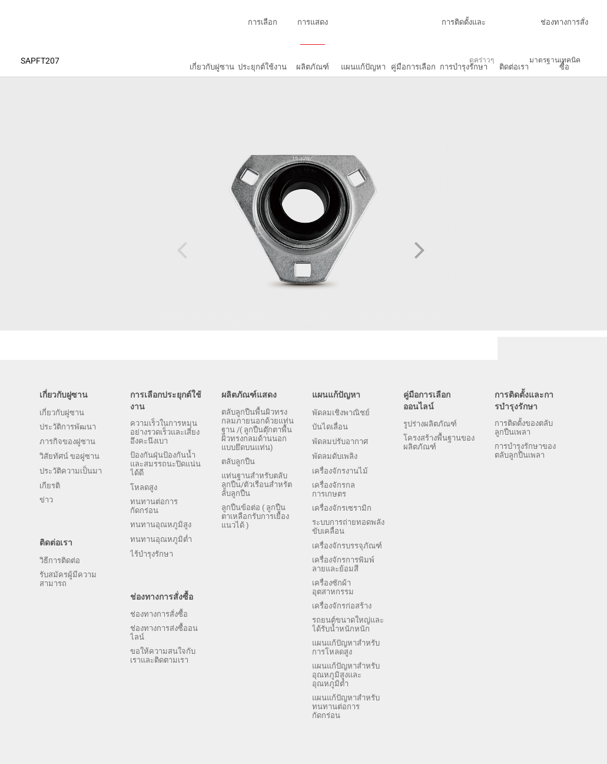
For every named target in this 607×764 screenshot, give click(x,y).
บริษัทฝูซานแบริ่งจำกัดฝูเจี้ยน (44, 22)
